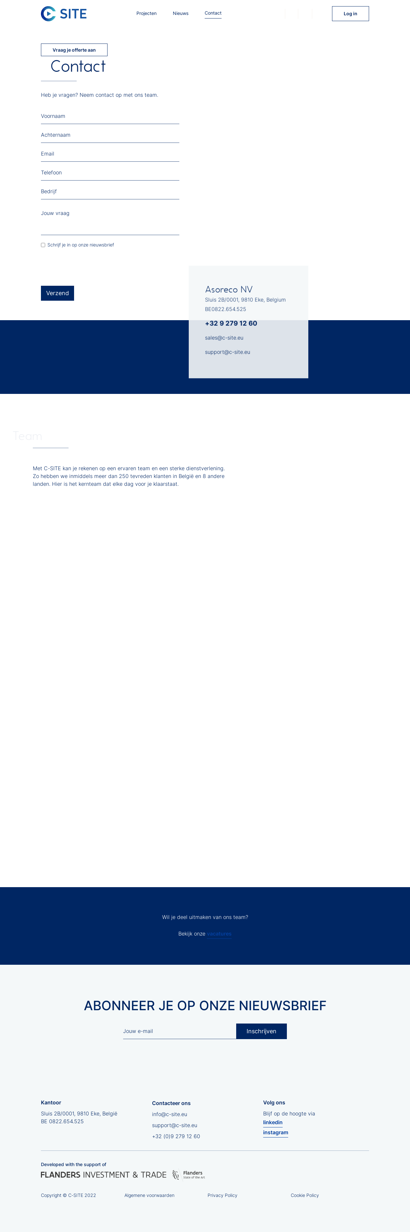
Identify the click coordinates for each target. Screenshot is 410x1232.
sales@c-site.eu (224, 340)
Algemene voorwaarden (149, 1195)
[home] (63, 13)
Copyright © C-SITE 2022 (68, 1195)
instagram (275, 1132)
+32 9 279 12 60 (231, 326)
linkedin (273, 1122)
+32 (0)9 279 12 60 (176, 1136)
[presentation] (90, 267)
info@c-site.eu (169, 1114)
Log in (350, 13)
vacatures (219, 933)
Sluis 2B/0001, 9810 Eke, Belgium (245, 302)
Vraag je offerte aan (74, 50)
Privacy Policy (222, 1195)
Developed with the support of (73, 1164)
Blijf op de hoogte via (289, 1124)
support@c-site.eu (227, 354)
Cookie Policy (305, 1195)
